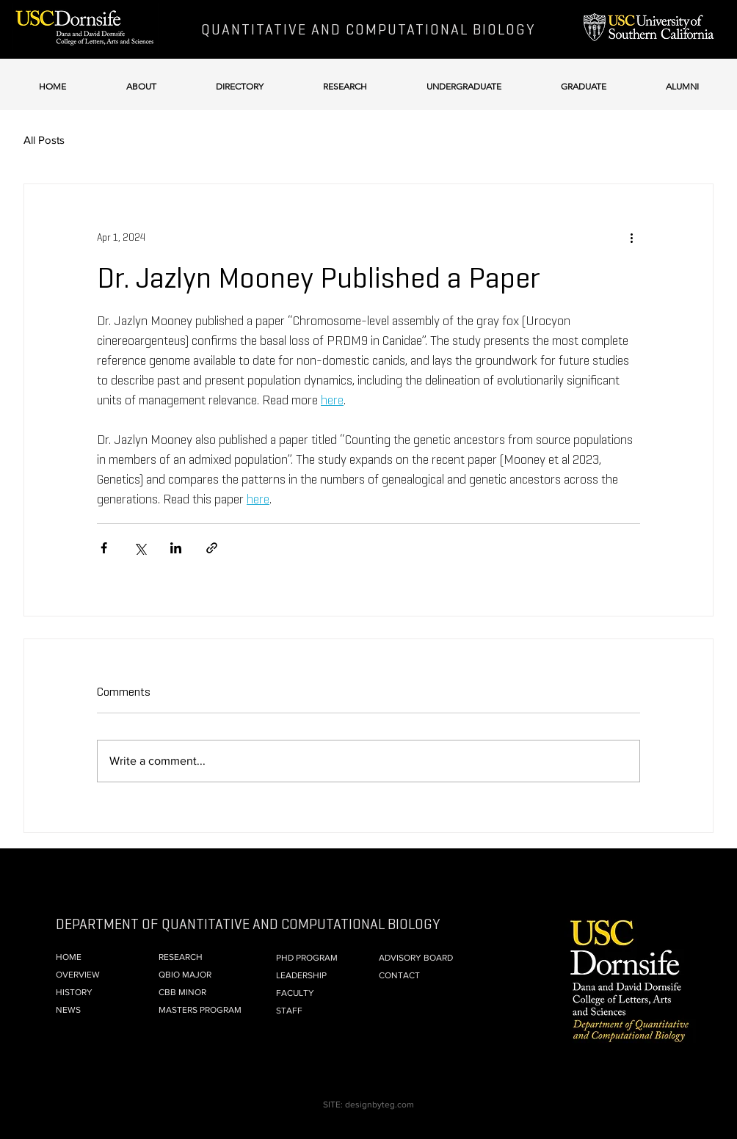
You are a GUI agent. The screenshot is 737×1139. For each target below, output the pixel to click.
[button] (141, 80)
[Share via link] (212, 548)
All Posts (44, 140)
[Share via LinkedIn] (176, 548)
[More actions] (631, 237)
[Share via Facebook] (104, 548)
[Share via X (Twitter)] (140, 548)
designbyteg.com (379, 1104)
